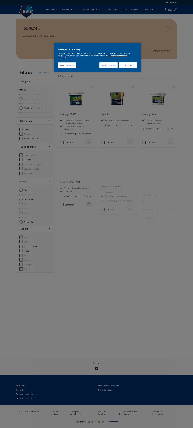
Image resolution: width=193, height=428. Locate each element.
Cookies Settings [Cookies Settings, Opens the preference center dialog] (67, 65)
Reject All (128, 65)
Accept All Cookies (108, 65)
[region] (97, 57)
